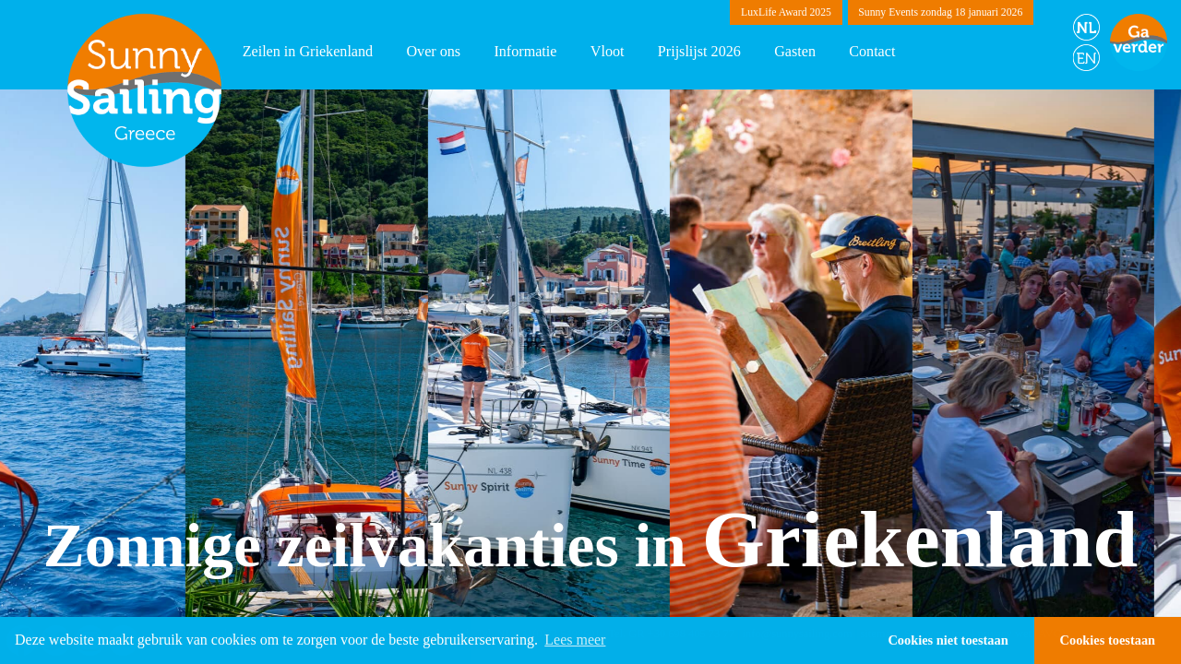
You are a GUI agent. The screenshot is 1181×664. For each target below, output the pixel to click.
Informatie (525, 51)
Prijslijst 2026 (699, 51)
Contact (872, 51)
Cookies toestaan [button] (1108, 640)
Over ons (433, 51)
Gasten (795, 51)
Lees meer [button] (574, 639)
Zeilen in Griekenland (308, 51)
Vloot (607, 51)
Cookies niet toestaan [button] (948, 640)
